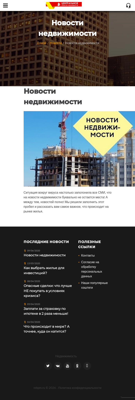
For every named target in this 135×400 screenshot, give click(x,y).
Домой (41, 43)
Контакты (88, 255)
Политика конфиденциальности (79, 387)
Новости (56, 43)
